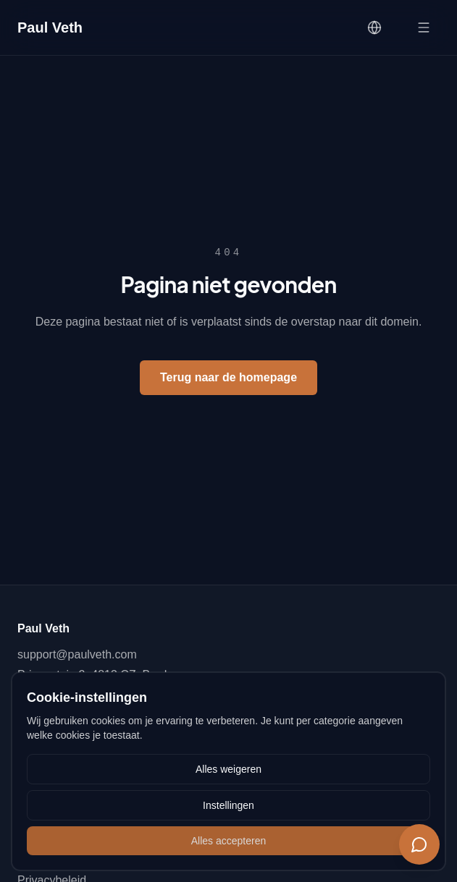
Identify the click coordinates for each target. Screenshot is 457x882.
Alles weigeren (228, 769)
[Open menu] (424, 27)
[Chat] (419, 844)
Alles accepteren (229, 841)
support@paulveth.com (77, 654)
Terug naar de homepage (228, 377)
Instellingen (228, 805)
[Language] (374, 27)
